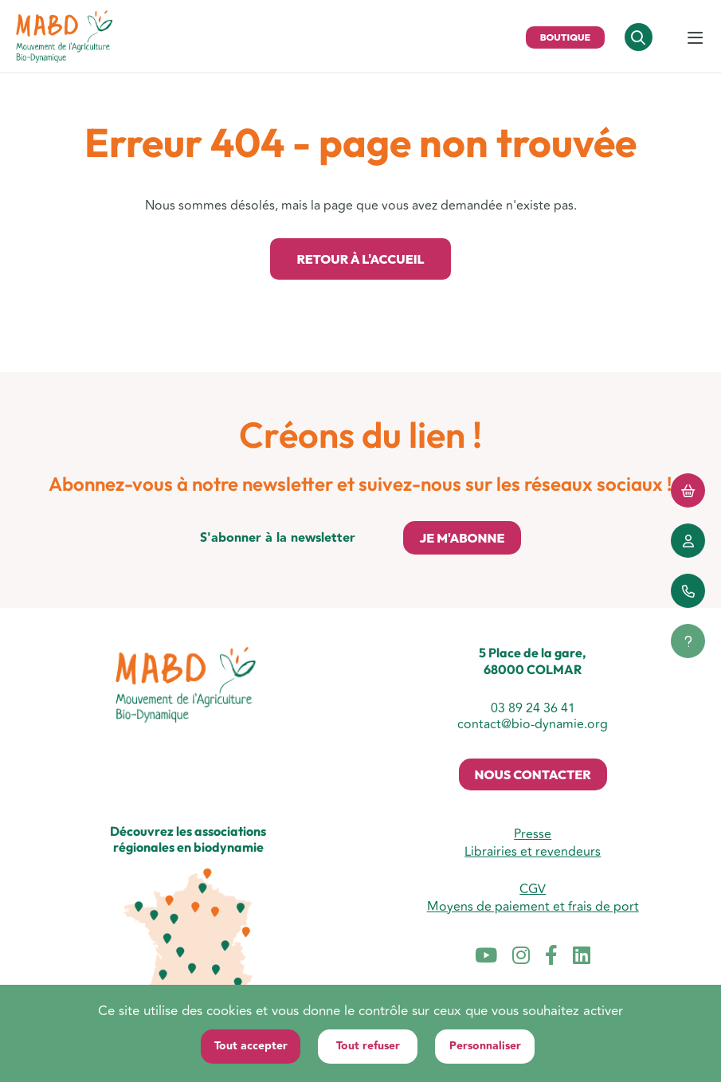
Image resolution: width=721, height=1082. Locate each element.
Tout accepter (251, 1046)
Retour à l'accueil (360, 259)
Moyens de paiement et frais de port (533, 906)
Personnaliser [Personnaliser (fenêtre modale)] (485, 1046)
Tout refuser (368, 1046)
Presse (532, 834)
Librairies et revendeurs (532, 851)
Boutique (565, 37)
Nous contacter (533, 774)
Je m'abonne (461, 538)
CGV (532, 889)
